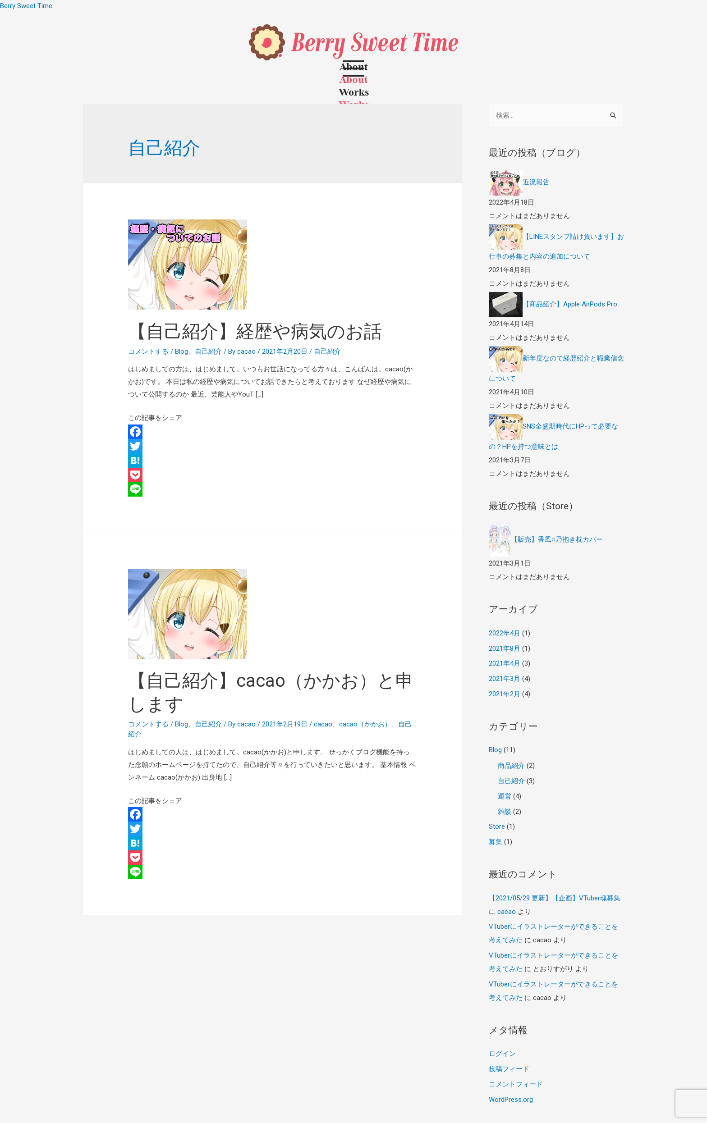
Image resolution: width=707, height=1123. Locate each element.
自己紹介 (208, 351)
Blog (181, 351)
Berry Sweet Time (26, 6)
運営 (504, 796)
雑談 (504, 812)
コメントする (148, 351)
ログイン (502, 1054)
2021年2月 (504, 694)
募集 (495, 842)
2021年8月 (504, 648)
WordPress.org (511, 1100)
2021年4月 (504, 663)
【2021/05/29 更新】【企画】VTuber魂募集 (554, 898)
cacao (323, 724)
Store (497, 826)
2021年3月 (504, 679)
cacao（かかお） (365, 724)
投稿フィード (509, 1069)
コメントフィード (516, 1084)
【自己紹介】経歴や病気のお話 (255, 331)
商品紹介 (511, 766)
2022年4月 (504, 633)
